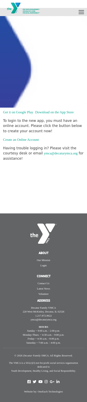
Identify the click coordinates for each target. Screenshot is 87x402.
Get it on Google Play (18, 112)
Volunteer (43, 293)
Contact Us (43, 283)
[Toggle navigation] (81, 12)
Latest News (43, 288)
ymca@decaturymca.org (61, 153)
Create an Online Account (21, 140)
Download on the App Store (55, 112)
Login (43, 265)
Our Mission (43, 260)
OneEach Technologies (50, 391)
